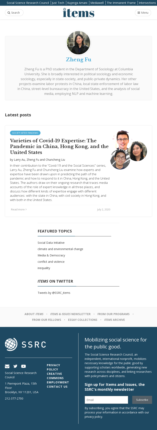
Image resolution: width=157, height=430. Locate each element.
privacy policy (93, 417)
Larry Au (19, 160)
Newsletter (70, 314)
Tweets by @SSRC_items (54, 293)
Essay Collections (82, 320)
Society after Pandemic (25, 132)
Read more (19, 209)
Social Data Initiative (51, 243)
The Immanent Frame (121, 3)
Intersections (147, 3)
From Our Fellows (46, 320)
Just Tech (58, 3)
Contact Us (57, 386)
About (34, 314)
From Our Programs (114, 314)
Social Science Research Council (28, 3)
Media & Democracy (51, 255)
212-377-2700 (14, 398)
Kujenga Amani (77, 3)
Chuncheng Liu (55, 160)
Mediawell (97, 3)
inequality (44, 268)
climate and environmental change (60, 249)
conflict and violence (51, 262)
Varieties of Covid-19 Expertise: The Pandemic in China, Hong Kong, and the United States (59, 146)
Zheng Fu (31, 69)
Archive (114, 320)
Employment (58, 382)
